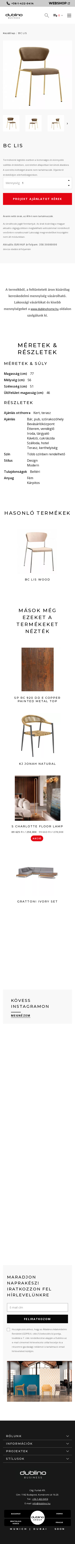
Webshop (59, 3)
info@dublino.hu (41, 1503)
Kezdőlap (9, 33)
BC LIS (22, 33)
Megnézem (20, 1015)
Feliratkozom (37, 1319)
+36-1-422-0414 (40, 1498)
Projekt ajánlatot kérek (37, 199)
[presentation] (67, 123)
